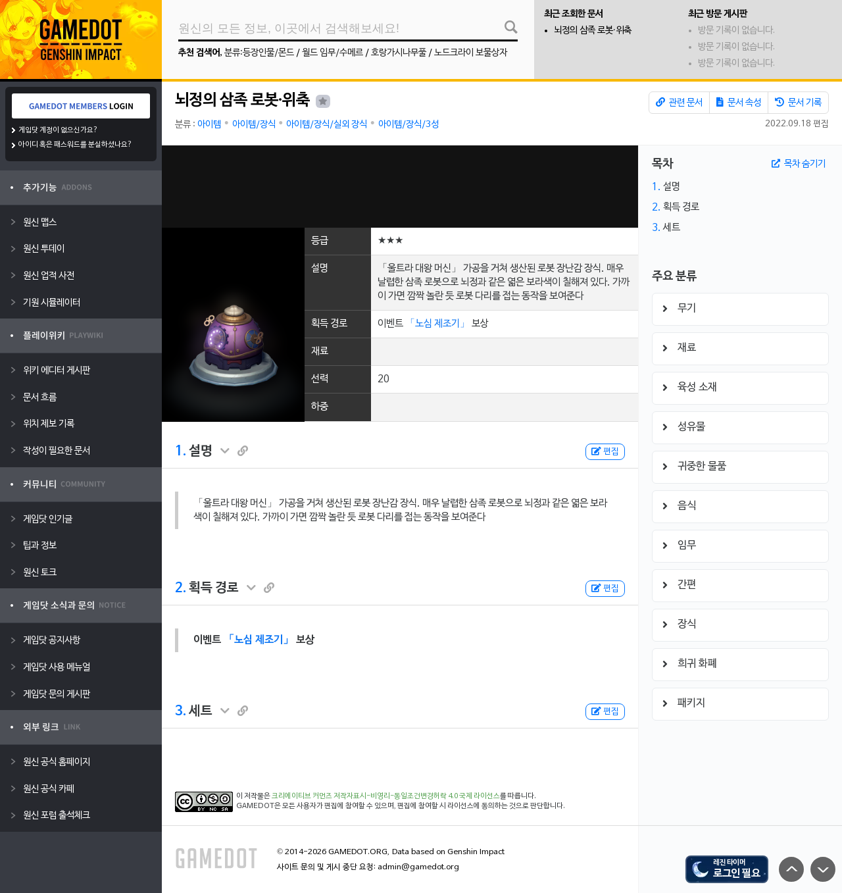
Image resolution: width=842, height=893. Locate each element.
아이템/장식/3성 (408, 125)
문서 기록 (798, 102)
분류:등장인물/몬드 (259, 53)
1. (180, 451)
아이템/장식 (254, 125)
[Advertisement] (399, 186)
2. (180, 588)
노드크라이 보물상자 (470, 53)
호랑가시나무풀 (398, 53)
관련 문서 (679, 102)
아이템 (209, 125)
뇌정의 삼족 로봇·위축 (593, 31)
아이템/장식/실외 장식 (326, 125)
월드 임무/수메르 (332, 53)
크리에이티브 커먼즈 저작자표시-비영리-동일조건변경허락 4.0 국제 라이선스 (386, 796)
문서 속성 (738, 102)
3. (180, 711)
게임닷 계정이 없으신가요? (58, 130)
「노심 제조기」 (437, 324)
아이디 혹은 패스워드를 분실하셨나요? (75, 145)
